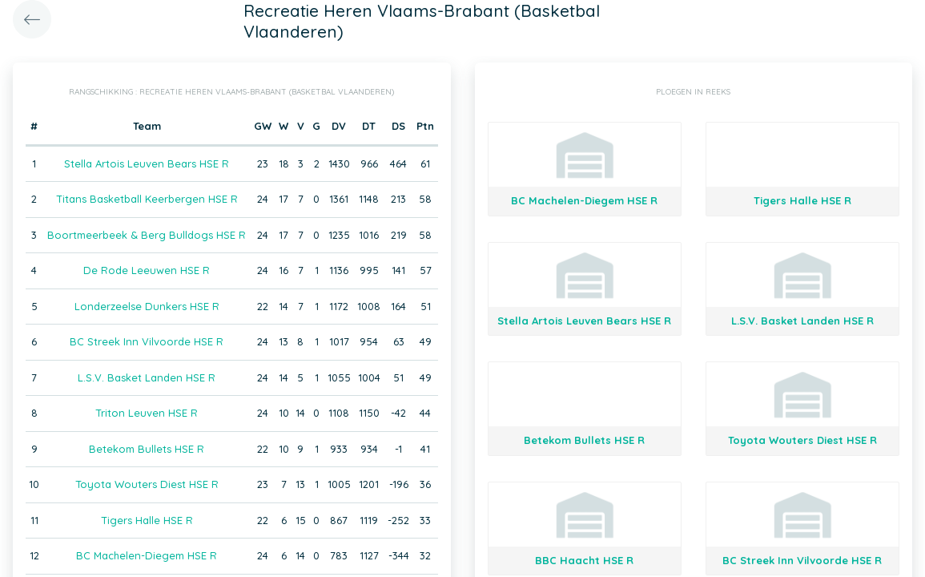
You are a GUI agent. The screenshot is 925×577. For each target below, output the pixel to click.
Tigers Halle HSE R (147, 520)
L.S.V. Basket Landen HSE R (146, 377)
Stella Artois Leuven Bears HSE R (146, 163)
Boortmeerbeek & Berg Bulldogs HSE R (146, 234)
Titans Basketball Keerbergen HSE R (147, 198)
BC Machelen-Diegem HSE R (146, 555)
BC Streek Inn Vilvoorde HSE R (146, 341)
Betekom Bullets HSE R (146, 448)
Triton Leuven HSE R (146, 412)
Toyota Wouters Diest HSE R (147, 484)
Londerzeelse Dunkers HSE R (146, 306)
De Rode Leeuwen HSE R (146, 270)
